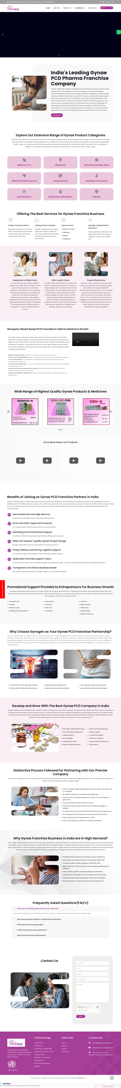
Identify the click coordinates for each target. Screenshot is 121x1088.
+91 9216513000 (96, 1043)
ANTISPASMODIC (39, 1060)
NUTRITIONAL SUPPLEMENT (42, 1063)
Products (64, 1049)
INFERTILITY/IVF (38, 1043)
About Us (64, 1046)
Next (110, 411)
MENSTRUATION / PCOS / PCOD (43, 1052)
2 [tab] (62, 430)
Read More (56, 115)
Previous (8, 411)
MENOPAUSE (38, 1046)
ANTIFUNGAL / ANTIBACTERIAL (43, 1049)
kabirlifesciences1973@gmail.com (103, 1048)
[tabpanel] (25, 411)
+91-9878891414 (107, 1043)
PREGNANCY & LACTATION (42, 1057)
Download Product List (2, 589)
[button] (2, 34)
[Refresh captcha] (98, 1007)
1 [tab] (60, 430)
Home (63, 1043)
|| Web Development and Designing (65, 1078)
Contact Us (65, 1052)
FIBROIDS (37, 1066)
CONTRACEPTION (39, 1055)
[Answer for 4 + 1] (88, 1010)
